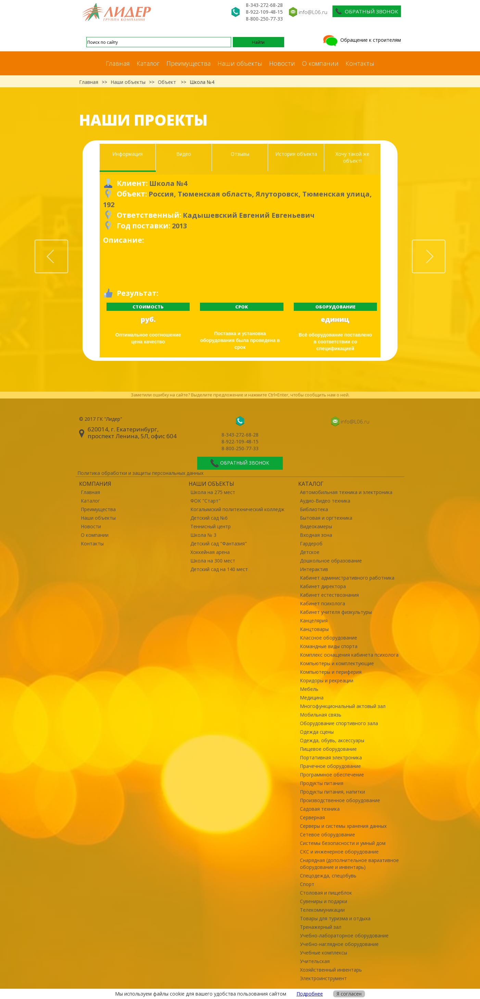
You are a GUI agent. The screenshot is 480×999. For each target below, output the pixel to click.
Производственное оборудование (340, 800)
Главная (118, 63)
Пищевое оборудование (328, 749)
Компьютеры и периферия (331, 672)
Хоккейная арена (210, 552)
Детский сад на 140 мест (219, 569)
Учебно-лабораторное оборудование (344, 935)
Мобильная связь (320, 714)
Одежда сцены (317, 732)
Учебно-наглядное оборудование (339, 944)
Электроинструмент (323, 978)
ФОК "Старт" (205, 500)
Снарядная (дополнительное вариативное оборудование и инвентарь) (349, 863)
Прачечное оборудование (330, 766)
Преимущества (188, 63)
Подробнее (309, 993)
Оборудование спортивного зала (339, 723)
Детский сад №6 (209, 518)
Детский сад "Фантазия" (218, 543)
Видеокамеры (316, 526)
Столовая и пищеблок (326, 892)
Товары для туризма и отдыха (335, 918)
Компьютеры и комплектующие (337, 663)
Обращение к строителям (361, 40)
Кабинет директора (323, 586)
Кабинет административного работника (347, 577)
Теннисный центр (210, 526)
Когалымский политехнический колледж (237, 509)
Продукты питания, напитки (332, 791)
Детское (309, 552)
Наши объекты (239, 63)
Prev (67, 243)
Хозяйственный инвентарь (331, 969)
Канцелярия (314, 620)
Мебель (309, 689)
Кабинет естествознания (329, 595)
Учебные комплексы (323, 952)
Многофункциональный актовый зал (343, 706)
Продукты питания (321, 783)
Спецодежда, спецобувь (328, 875)
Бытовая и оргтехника (326, 518)
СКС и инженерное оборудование (339, 851)
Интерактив (314, 569)
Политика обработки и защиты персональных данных (140, 473)
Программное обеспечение (332, 774)
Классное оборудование (328, 637)
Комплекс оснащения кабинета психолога (349, 655)
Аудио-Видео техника (325, 500)
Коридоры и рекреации (326, 680)
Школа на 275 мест (212, 492)
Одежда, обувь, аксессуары (332, 740)
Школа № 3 (203, 535)
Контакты (359, 63)
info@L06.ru (313, 12)
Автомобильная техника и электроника (346, 492)
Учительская (315, 961)
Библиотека (314, 509)
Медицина (312, 697)
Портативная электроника (331, 757)
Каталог (148, 63)
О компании (320, 63)
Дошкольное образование (331, 560)
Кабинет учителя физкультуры (336, 612)
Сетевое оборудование (327, 834)
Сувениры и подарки (323, 901)
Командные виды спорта (328, 646)
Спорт (307, 884)
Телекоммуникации (322, 910)
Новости (282, 63)
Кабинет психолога (322, 603)
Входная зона (316, 535)
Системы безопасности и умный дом (343, 843)
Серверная (312, 817)
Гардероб (311, 543)
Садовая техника (320, 809)
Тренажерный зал (320, 927)
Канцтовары (314, 629)
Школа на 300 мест (212, 560)
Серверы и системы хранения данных (343, 826)
